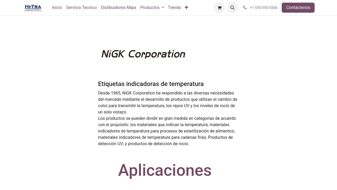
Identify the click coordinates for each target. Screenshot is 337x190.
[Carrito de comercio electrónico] (219, 7)
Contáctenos (298, 7)
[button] (232, 7)
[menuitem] (57, 7)
